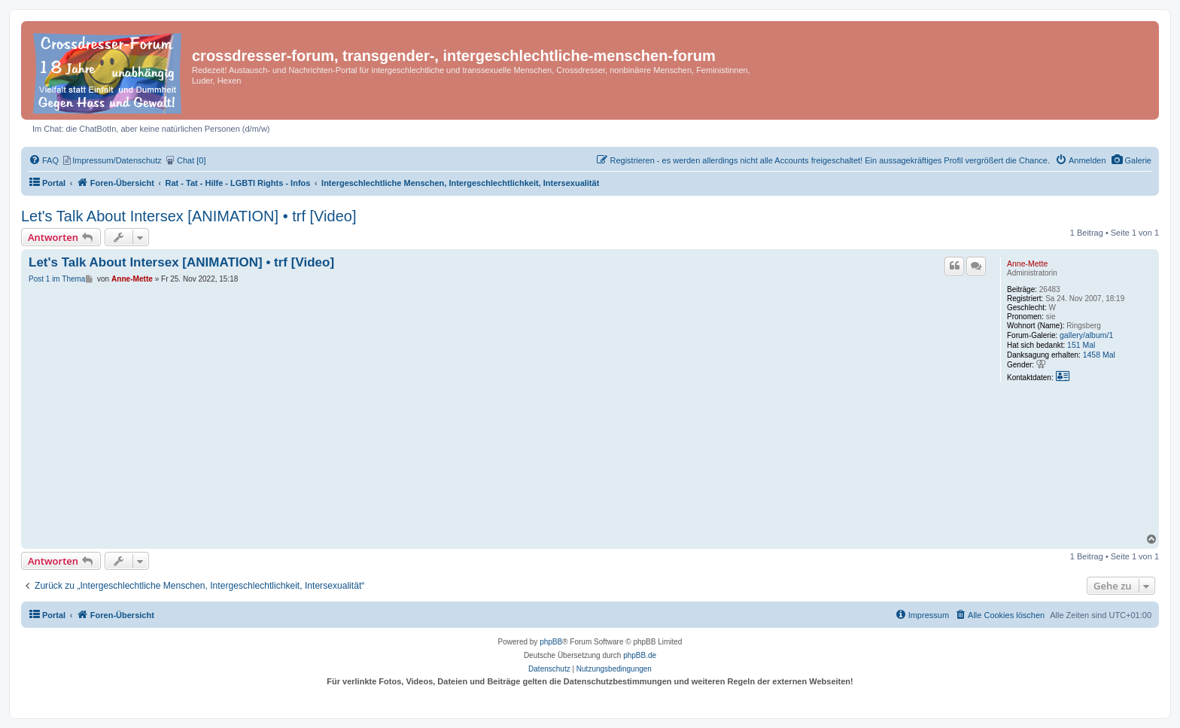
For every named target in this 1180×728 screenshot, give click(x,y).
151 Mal (1081, 344)
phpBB (551, 642)
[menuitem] (1131, 160)
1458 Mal (1099, 354)
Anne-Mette (1027, 263)
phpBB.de (639, 655)
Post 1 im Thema (57, 279)
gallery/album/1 (1086, 335)
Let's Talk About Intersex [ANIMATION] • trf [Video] (188, 216)
